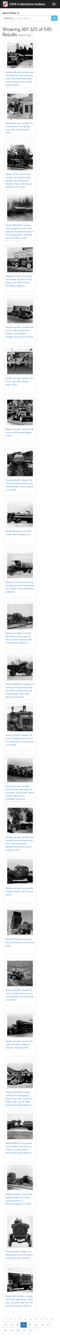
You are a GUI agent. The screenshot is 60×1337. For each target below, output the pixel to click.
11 (11, 1324)
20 (18, 1330)
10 (5, 1324)
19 (12, 1330)
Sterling (9, 18)
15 (36, 1324)
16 (42, 1324)
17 (48, 1324)
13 (24, 1324)
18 (5, 1330)
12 (17, 1324)
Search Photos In (11, 13)
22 (30, 1330)
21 (24, 1330)
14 (30, 1324)
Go (54, 18)
